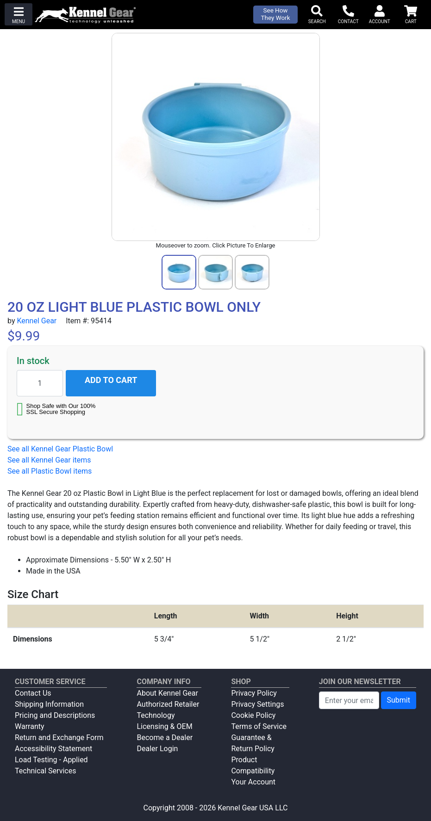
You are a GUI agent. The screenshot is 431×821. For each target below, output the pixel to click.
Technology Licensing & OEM (164, 721)
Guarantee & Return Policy (252, 743)
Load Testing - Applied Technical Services (51, 765)
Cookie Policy (253, 715)
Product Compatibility (253, 765)
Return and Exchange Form (59, 737)
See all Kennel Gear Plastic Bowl (60, 448)
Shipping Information (49, 704)
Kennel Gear (36, 320)
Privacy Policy (254, 693)
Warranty (29, 726)
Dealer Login (157, 748)
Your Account (253, 782)
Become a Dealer (165, 737)
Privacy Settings (257, 704)
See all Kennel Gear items (49, 460)
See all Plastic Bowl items (49, 471)
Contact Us (33, 693)
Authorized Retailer (168, 704)
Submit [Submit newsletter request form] (398, 700)
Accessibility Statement (53, 748)
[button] (18, 14)
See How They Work (275, 14)
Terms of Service (259, 726)
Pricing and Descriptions (55, 715)
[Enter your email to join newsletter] (349, 700)
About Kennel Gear (167, 693)
